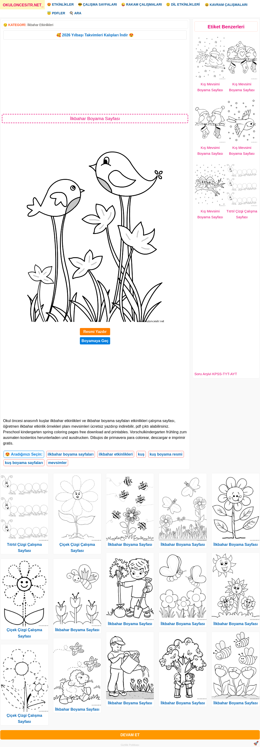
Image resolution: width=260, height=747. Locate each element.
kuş (141, 454)
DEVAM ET (130, 735)
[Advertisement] (95, 76)
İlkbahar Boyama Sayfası (77, 630)
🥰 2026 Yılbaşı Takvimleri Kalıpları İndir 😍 (95, 35)
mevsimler (57, 463)
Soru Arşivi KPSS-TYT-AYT (215, 374)
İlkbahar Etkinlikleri (40, 25)
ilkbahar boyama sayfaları (71, 454)
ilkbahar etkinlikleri (116, 454)
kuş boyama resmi (166, 454)
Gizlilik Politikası (130, 744)
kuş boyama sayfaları (24, 463)
